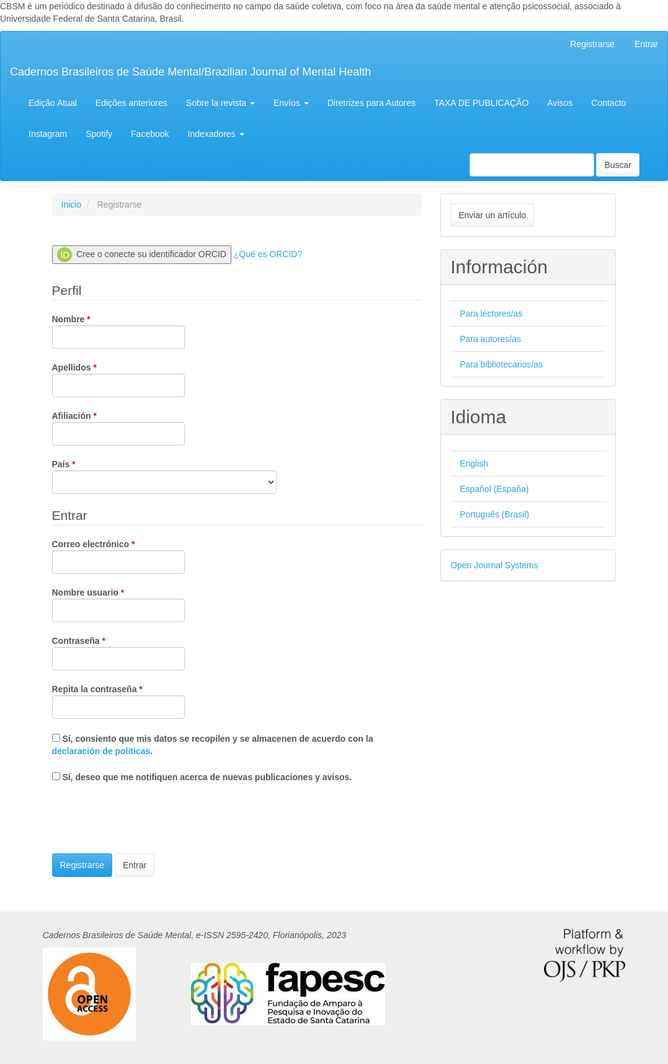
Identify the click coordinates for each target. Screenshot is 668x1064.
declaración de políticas (101, 751)
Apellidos (118, 379)
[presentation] (146, 820)
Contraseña (118, 652)
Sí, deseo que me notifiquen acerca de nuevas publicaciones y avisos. (202, 777)
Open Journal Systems (494, 565)
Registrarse (592, 44)
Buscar (617, 165)
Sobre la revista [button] (220, 103)
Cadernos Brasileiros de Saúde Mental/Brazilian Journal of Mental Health (190, 72)
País (164, 476)
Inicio (71, 204)
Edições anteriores (131, 103)
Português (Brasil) (494, 514)
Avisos (559, 103)
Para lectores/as (491, 314)
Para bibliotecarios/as (501, 364)
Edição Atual (53, 103)
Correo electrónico (118, 556)
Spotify (99, 134)
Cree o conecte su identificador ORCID (141, 254)
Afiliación (118, 428)
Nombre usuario (118, 604)
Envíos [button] (291, 103)
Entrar (646, 44)
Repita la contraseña (118, 701)
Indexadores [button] (216, 134)
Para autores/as (490, 339)
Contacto (608, 103)
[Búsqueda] (532, 165)
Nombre (118, 331)
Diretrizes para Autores (371, 103)
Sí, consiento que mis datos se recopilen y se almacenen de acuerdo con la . (212, 745)
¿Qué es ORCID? (268, 254)
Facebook (150, 134)
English (474, 463)
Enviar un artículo (492, 215)
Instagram (48, 134)
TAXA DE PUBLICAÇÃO (481, 103)
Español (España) (494, 489)
